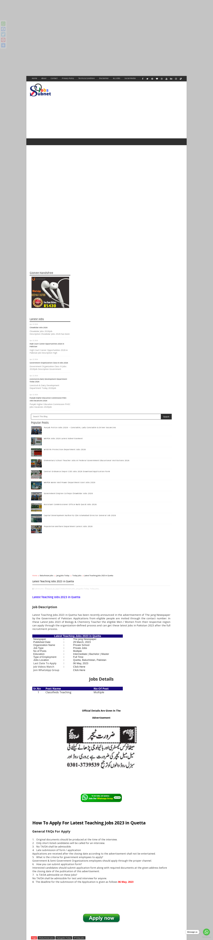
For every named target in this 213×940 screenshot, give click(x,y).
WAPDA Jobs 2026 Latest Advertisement (104, 202)
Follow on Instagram (163, 412)
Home (34, 78)
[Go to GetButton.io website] (206, 937)
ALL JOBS (116, 78)
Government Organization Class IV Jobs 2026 (49, 355)
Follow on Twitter (163, 400)
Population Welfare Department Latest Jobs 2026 (109, 290)
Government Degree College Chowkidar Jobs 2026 (109, 257)
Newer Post (79, 873)
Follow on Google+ (163, 406)
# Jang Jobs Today (104, 792)
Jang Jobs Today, (123, 360)
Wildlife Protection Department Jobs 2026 (106, 213)
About (44, 78)
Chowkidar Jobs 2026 (39, 319)
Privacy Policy (68, 78)
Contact (54, 78)
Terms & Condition (87, 78)
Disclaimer (104, 78)
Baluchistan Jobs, (109, 360)
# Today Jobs (120, 792)
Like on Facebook (163, 395)
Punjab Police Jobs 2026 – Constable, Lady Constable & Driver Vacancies (168, 437)
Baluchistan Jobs (87, 339)
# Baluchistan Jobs (87, 792)
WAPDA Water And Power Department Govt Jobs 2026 (110, 246)
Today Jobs (117, 339)
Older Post (133, 873)
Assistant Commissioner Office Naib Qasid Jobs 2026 (111, 268)
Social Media (130, 78)
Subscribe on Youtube (163, 417)
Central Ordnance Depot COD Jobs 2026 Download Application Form (167, 483)
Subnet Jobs (51, 889)
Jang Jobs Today (103, 339)
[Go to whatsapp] (206, 932)
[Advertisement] (81, 19)
